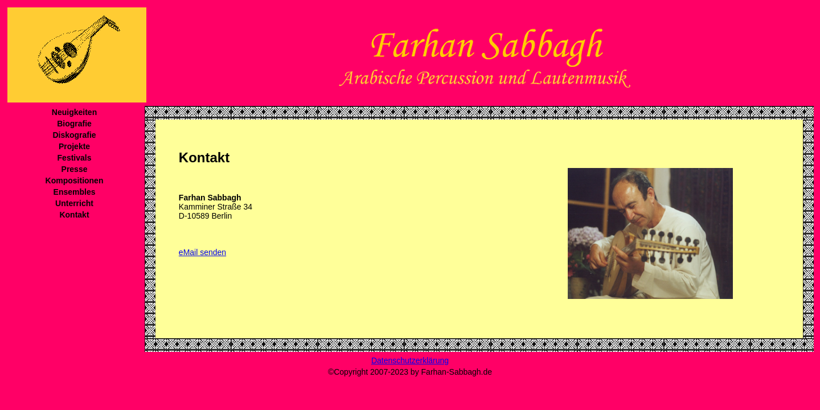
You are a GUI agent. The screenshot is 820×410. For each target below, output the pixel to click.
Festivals (75, 157)
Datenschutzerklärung (410, 360)
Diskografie (74, 135)
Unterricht (74, 203)
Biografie (74, 123)
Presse (75, 169)
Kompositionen (75, 180)
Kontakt (74, 214)
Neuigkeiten (74, 112)
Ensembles (75, 191)
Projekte (74, 146)
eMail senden (202, 252)
